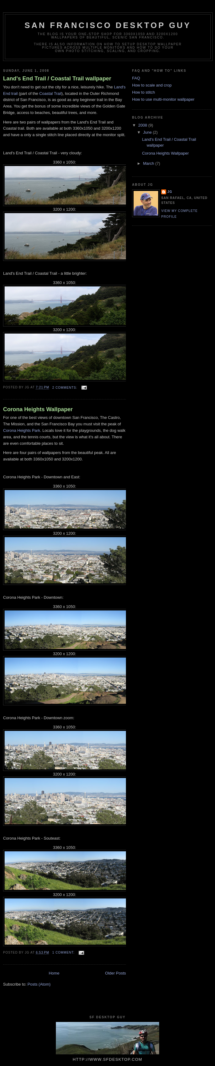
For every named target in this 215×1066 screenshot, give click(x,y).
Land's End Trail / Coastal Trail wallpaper (57, 78)
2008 (143, 125)
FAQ (136, 78)
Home (54, 973)
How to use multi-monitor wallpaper (163, 99)
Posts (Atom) (39, 984)
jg (169, 191)
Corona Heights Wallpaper (38, 409)
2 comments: (65, 387)
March (149, 163)
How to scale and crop (152, 85)
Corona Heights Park (21, 430)
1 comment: (64, 952)
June (148, 132)
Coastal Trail (50, 93)
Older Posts (115, 973)
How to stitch (143, 92)
